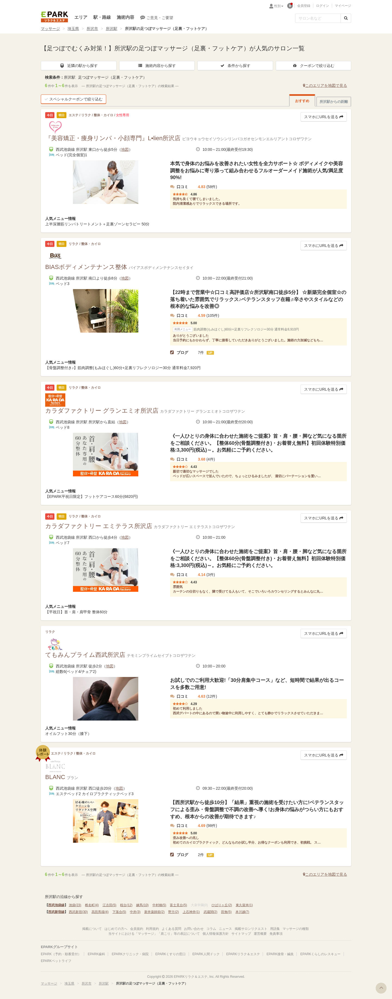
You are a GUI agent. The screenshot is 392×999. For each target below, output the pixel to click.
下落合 (119, 912)
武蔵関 (211, 912)
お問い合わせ (194, 929)
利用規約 (152, 929)
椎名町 (92, 905)
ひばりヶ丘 (222, 905)
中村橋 (159, 905)
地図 (125, 149)
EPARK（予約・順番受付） (61, 954)
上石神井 (191, 912)
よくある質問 (171, 929)
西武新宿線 (56, 912)
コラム (211, 929)
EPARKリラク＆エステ (54, 16)
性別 (278, 6)
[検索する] (346, 18)
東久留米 (244, 905)
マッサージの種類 (296, 929)
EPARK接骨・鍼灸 (280, 954)
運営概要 (260, 934)
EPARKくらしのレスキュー (320, 954)
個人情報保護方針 (216, 934)
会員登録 (303, 6)
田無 (226, 912)
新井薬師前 (154, 912)
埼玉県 (73, 28)
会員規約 (136, 929)
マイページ (343, 6)
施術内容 (125, 17)
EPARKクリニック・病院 (130, 954)
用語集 (275, 929)
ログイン (322, 6)
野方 (173, 912)
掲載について (92, 929)
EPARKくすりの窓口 (170, 954)
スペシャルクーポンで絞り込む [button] (73, 99)
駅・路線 (102, 17)
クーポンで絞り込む (313, 65)
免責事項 (276, 934)
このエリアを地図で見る (325, 85)
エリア (80, 17)
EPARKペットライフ (56, 961)
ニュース (225, 929)
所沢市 (92, 28)
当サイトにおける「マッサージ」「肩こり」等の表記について (154, 934)
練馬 (142, 905)
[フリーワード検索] (318, 18)
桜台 (126, 905)
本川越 (242, 912)
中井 (135, 912)
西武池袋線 (56, 905)
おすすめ (302, 101)
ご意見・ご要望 (156, 17)
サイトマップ (241, 934)
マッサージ (50, 28)
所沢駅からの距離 (334, 102)
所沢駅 (111, 28)
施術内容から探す (157, 65)
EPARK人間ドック (206, 954)
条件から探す (235, 65)
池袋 (75, 905)
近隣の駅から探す (79, 65)
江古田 (110, 905)
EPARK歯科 (96, 954)
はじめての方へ (116, 929)
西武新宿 (78, 912)
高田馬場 (100, 912)
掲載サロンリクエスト (251, 929)
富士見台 (178, 905)
